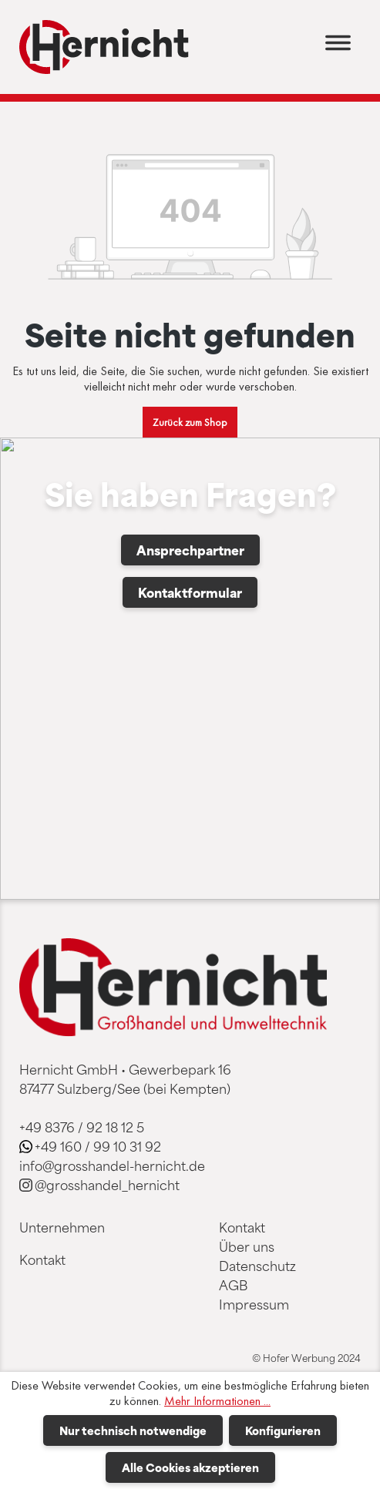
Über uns (246, 1246)
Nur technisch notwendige (133, 1430)
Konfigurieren (283, 1430)
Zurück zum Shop (190, 422)
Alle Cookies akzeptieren (190, 1467)
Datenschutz (257, 1265)
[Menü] (338, 47)
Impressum (254, 1304)
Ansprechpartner (190, 550)
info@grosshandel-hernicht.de (112, 1165)
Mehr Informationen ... (217, 1401)
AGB (233, 1284)
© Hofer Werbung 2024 (306, 1358)
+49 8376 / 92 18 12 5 (81, 1126)
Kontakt (42, 1259)
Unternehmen (62, 1227)
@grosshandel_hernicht (107, 1184)
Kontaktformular (190, 592)
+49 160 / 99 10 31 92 (98, 1146)
